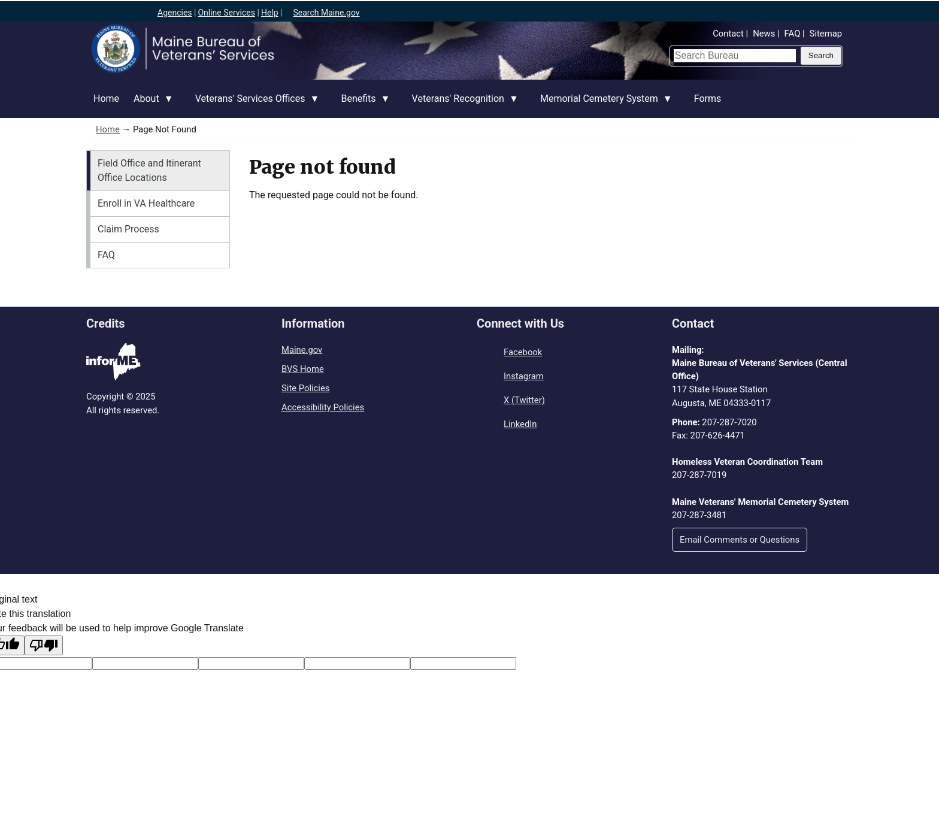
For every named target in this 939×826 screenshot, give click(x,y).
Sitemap (826, 33)
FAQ (792, 33)
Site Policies (305, 388)
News (764, 33)
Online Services (226, 12)
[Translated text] (357, 663)
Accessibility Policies (322, 407)
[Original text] (251, 663)
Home (106, 98)
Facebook (523, 352)
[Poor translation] (44, 645)
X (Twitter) (524, 400)
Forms (708, 98)
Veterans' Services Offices (254, 105)
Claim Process (128, 229)
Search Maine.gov (326, 12)
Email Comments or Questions (739, 539)
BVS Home (302, 369)
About (150, 105)
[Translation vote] (463, 663)
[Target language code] (145, 663)
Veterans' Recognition (462, 105)
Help (269, 12)
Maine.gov (301, 349)
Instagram (524, 376)
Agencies (174, 12)
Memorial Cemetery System (603, 105)
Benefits (362, 105)
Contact (728, 33)
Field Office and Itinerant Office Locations (149, 170)
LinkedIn (520, 424)
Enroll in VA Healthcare (146, 203)
